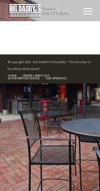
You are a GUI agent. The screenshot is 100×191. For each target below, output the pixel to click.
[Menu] (85, 10)
